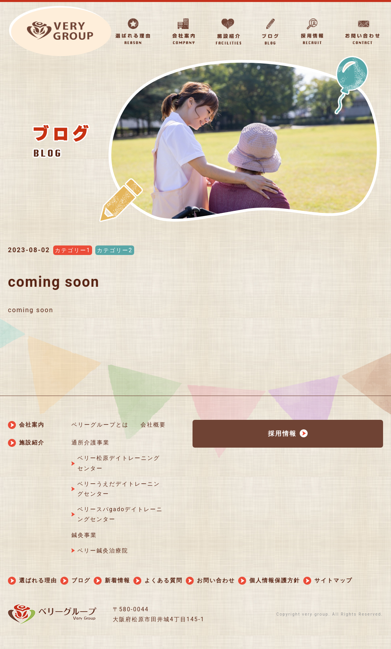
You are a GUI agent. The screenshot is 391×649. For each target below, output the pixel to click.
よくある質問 (163, 580)
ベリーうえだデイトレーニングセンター (118, 489)
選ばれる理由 (38, 580)
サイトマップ (333, 580)
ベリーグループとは (100, 424)
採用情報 (282, 433)
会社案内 (31, 424)
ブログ (81, 580)
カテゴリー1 (73, 250)
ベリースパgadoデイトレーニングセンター (120, 514)
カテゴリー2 (115, 250)
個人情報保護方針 (274, 580)
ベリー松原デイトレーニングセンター (118, 463)
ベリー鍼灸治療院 (102, 550)
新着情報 (117, 580)
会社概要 (153, 424)
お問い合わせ (216, 580)
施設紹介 (31, 442)
